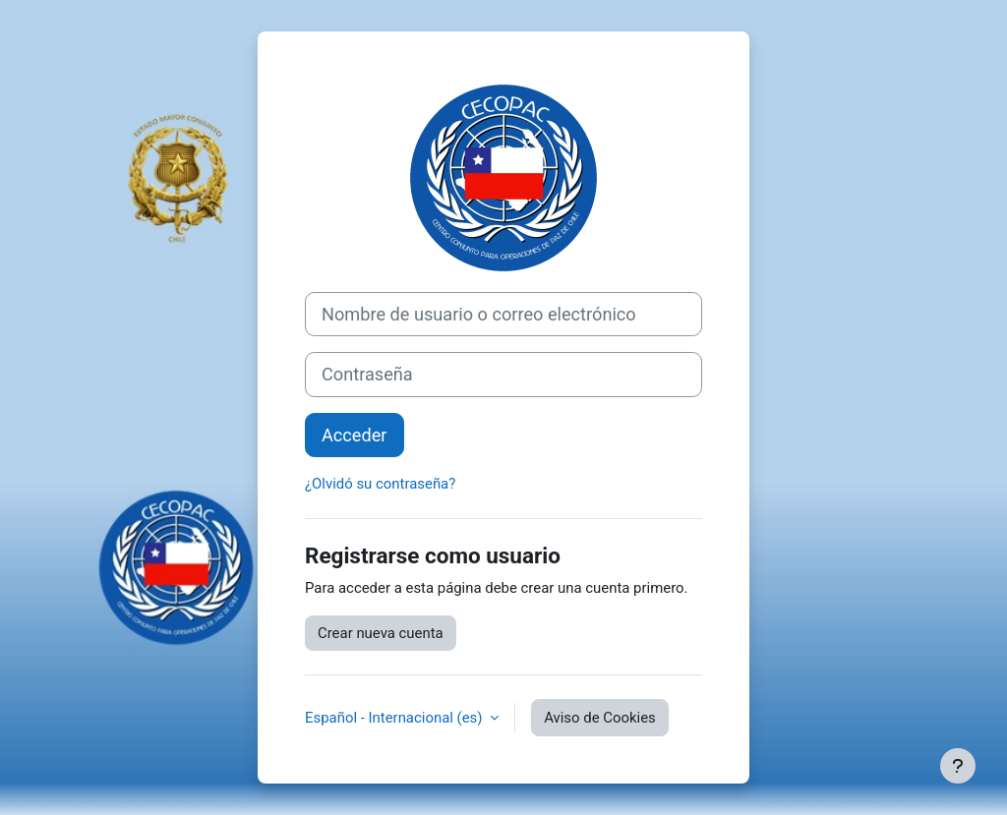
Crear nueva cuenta (381, 633)
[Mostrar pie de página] (958, 766)
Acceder (354, 435)
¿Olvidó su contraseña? (380, 484)
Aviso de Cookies (600, 718)
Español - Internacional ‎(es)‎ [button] (395, 718)
